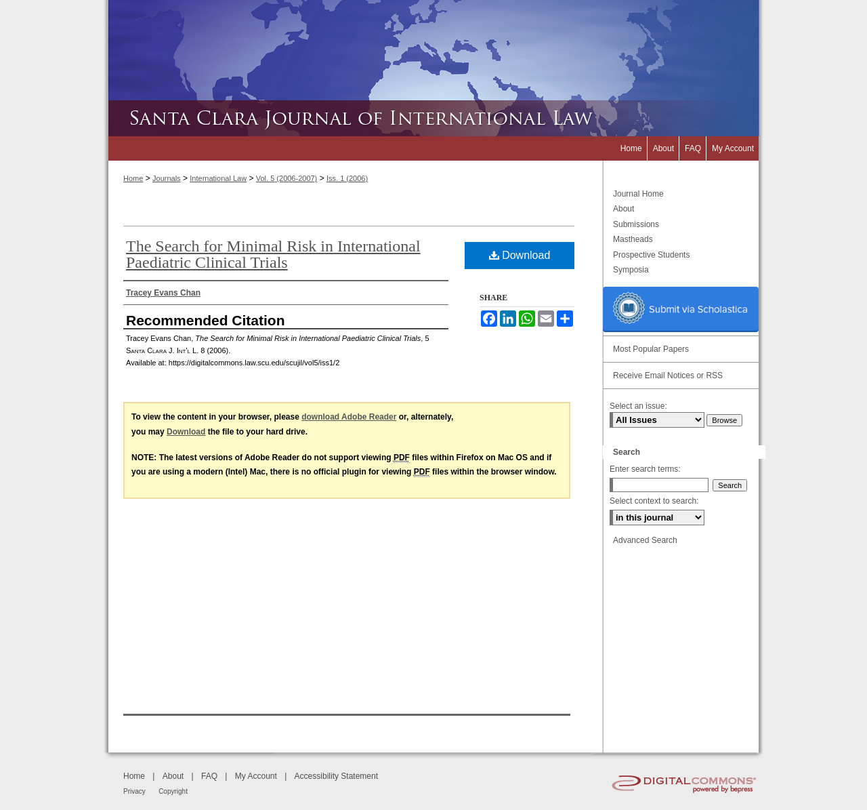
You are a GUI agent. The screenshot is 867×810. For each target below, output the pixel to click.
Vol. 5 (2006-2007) (287, 178)
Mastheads (633, 239)
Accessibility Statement (336, 776)
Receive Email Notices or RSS (668, 375)
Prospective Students (651, 255)
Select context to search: (654, 501)
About (623, 209)
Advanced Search (645, 540)
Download (520, 255)
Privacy (134, 791)
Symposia (631, 270)
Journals (166, 178)
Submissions (636, 224)
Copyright (173, 791)
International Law (218, 178)
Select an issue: (638, 406)
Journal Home (638, 194)
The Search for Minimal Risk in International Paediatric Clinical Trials (273, 254)
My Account (256, 776)
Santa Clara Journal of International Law (433, 118)
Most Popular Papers (651, 349)
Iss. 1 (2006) (347, 178)
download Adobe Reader (348, 417)
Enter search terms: (645, 469)
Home (133, 178)
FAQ (209, 776)
